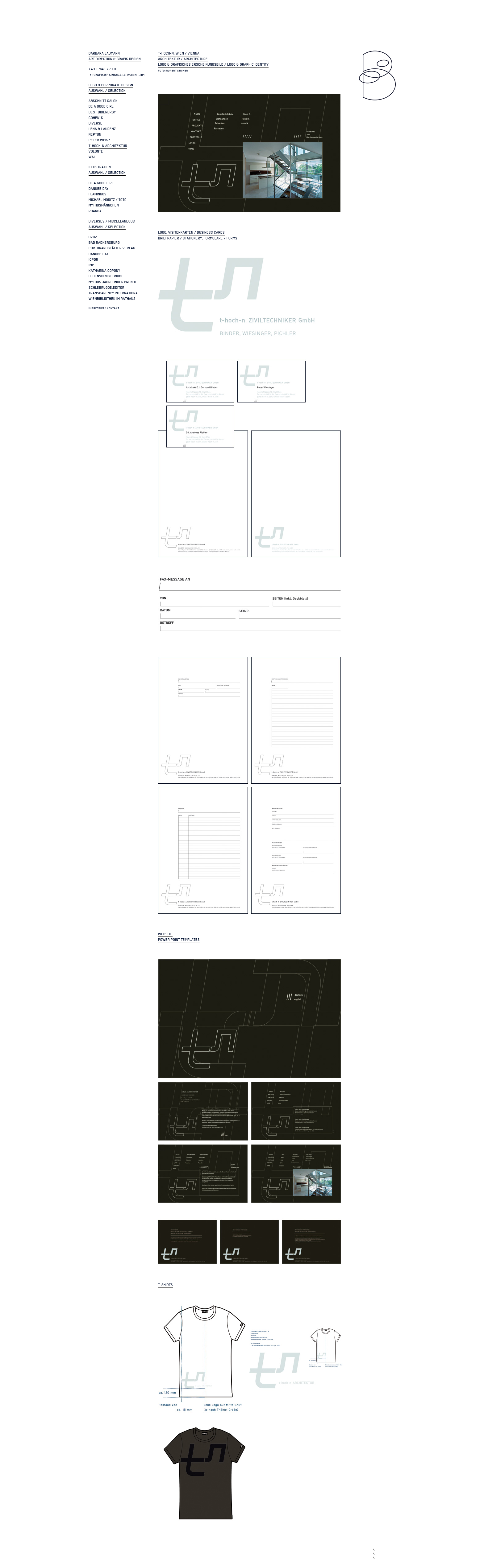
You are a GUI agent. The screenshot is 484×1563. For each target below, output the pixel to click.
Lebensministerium (105, 276)
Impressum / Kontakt (104, 308)
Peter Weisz (99, 140)
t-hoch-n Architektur (108, 146)
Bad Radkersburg (104, 242)
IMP (91, 265)
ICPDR (93, 259)
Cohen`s (96, 118)
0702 (93, 237)
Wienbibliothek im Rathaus (112, 298)
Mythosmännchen (104, 205)
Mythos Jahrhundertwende (113, 282)
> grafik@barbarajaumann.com (116, 75)
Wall (93, 157)
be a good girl (101, 106)
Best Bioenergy (102, 112)
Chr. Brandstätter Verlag (112, 248)
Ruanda (95, 211)
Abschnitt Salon (103, 101)
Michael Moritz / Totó (108, 200)
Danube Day (98, 188)
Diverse (95, 123)
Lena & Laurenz (102, 129)
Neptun (95, 134)
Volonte (96, 151)
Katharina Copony (104, 270)
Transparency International (114, 293)
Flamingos (97, 194)
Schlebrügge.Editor (106, 287)
